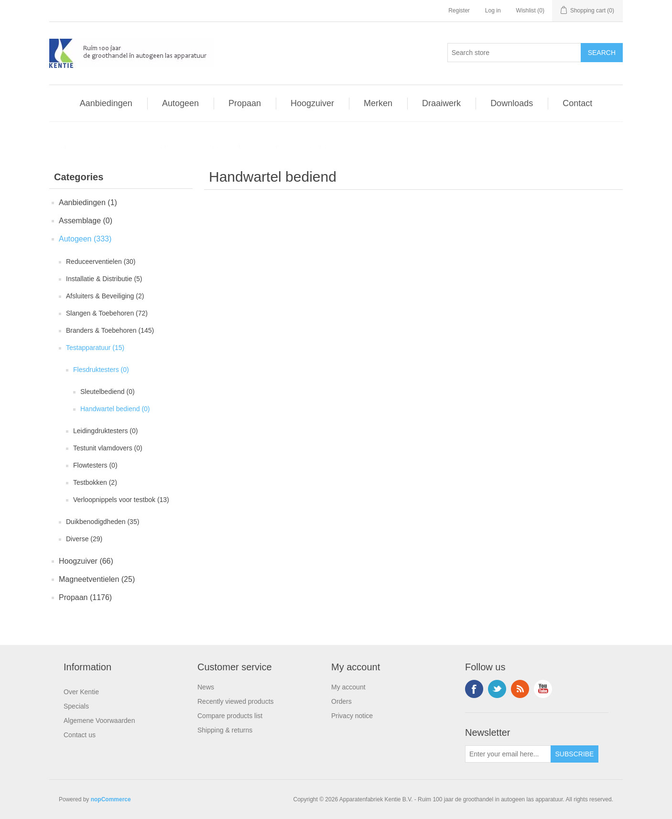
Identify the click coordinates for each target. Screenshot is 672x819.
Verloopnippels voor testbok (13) (121, 499)
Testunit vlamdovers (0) (107, 448)
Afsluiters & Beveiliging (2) (105, 296)
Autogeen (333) (85, 239)
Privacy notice (352, 716)
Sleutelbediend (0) (107, 391)
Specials (76, 706)
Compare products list (229, 716)
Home (65, 146)
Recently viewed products (235, 701)
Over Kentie (81, 692)
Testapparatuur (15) (95, 347)
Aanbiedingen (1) (88, 202)
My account (348, 687)
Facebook (474, 689)
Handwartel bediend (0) (115, 409)
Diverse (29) (84, 539)
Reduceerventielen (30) (101, 261)
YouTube (543, 689)
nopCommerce (111, 799)
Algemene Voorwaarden (99, 720)
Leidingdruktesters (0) (105, 431)
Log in (493, 10)
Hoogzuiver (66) (86, 561)
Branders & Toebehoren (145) (110, 330)
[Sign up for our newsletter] (508, 754)
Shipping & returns (224, 730)
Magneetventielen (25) (97, 579)
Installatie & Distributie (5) (104, 279)
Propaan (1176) (85, 597)
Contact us (80, 735)
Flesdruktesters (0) (101, 369)
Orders (341, 701)
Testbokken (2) (95, 482)
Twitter (497, 689)
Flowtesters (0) (95, 465)
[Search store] (514, 52)
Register (459, 10)
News (205, 687)
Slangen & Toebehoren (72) (107, 313)
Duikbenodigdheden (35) (102, 521)
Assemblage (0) (85, 221)
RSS (520, 689)
